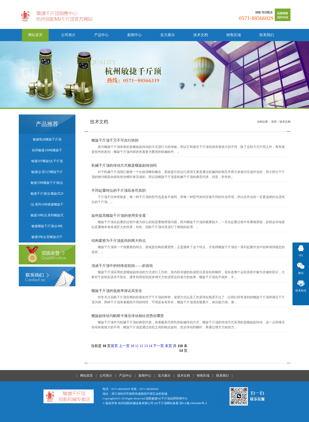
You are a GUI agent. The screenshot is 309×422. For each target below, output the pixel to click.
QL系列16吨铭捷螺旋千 (47, 204)
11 (137, 346)
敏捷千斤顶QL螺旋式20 (47, 193)
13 (146, 346)
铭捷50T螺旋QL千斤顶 (47, 161)
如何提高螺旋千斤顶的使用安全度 (118, 215)
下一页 (158, 346)
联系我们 (266, 35)
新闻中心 (134, 35)
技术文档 (200, 35)
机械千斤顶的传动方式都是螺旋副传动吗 (124, 165)
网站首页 (35, 35)
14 (150, 346)
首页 (274, 121)
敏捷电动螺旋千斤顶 (47, 139)
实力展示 (167, 35)
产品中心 (101, 35)
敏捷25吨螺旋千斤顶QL (47, 182)
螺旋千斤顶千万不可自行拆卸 (115, 140)
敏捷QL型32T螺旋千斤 (47, 172)
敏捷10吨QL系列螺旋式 (47, 215)
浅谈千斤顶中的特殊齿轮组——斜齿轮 (122, 266)
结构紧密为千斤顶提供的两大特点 (118, 240)
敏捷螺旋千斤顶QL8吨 (47, 226)
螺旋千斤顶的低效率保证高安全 (116, 291)
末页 (168, 346)
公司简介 (68, 35)
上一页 (124, 346)
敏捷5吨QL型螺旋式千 (47, 237)
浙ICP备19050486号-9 (193, 403)
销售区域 (233, 35)
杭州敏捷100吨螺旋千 (47, 150)
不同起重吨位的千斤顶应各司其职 (118, 190)
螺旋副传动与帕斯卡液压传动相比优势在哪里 (127, 316)
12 (141, 346)
